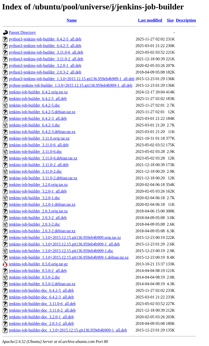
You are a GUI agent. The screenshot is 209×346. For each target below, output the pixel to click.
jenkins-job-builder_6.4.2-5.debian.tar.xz (42, 112)
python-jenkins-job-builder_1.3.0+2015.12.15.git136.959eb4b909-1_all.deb (70, 85)
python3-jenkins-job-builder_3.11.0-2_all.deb (46, 59)
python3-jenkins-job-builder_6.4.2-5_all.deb (45, 39)
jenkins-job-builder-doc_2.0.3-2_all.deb (41, 323)
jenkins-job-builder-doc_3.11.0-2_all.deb (42, 310)
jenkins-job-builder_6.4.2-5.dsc (34, 105)
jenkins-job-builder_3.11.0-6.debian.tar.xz (43, 158)
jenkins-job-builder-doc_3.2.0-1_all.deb (41, 317)
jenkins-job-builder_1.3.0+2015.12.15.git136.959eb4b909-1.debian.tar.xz (69, 257)
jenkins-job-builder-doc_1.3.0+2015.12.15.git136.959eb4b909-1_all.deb (68, 330)
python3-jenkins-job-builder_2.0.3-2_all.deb (45, 72)
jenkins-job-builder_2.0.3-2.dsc (34, 224)
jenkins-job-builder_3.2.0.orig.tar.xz (38, 184)
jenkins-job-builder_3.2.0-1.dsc (34, 198)
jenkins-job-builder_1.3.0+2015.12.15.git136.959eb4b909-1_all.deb (64, 244)
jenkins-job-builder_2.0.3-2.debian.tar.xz (42, 231)
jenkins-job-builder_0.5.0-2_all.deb (38, 270)
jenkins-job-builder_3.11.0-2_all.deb (38, 165)
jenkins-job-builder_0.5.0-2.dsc (34, 277)
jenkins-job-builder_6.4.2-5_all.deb (38, 98)
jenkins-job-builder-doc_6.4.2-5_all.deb (41, 290)
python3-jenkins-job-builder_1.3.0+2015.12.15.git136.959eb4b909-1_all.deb (72, 79)
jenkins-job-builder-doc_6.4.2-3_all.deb (41, 297)
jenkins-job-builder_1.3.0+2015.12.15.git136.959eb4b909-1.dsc (61, 251)
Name (72, 20)
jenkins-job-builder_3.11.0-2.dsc (35, 171)
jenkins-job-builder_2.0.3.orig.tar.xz (38, 211)
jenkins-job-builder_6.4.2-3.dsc (34, 125)
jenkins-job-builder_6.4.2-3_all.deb (38, 118)
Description (186, 20)
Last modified (150, 20)
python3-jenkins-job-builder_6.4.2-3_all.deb (45, 46)
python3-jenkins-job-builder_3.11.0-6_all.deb (46, 52)
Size (170, 20)
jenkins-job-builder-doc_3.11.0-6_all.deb (42, 303)
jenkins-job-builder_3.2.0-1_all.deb (38, 191)
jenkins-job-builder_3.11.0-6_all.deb (38, 145)
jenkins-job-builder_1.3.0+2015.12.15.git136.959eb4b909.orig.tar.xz (65, 237)
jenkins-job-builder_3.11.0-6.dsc (35, 151)
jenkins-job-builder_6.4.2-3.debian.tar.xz (42, 131)
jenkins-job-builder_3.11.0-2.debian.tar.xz (43, 178)
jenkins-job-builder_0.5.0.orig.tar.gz (38, 264)
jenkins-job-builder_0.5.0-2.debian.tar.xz (42, 284)
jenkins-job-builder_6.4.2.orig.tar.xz (38, 92)
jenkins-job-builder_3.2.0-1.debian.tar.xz (42, 204)
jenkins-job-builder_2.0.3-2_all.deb (38, 217)
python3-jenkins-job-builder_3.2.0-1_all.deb (45, 65)
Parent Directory (22, 32)
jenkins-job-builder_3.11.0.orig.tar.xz (39, 138)
